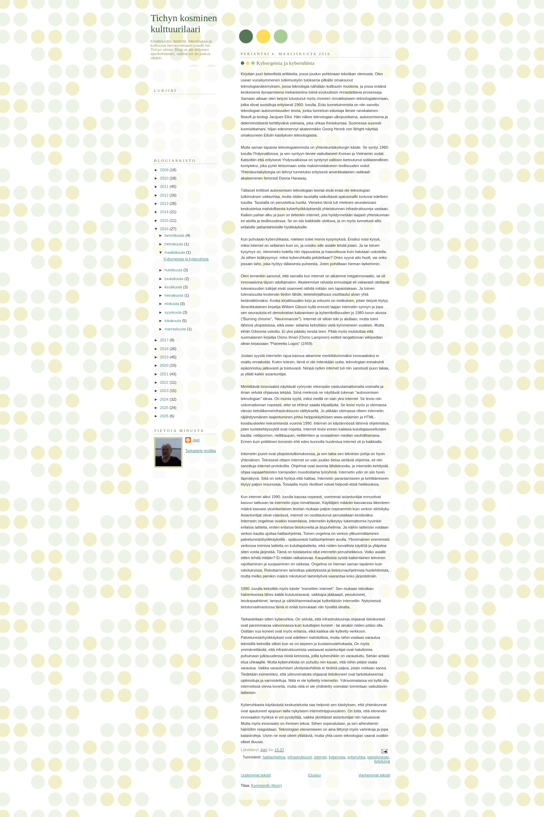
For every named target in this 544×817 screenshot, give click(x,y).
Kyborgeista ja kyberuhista (285, 63)
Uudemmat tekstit (256, 775)
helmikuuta (174, 244)
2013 (165, 203)
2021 (165, 374)
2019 (165, 357)
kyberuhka (356, 757)
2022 (165, 382)
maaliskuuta (175, 252)
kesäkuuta (173, 287)
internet (320, 757)
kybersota (337, 757)
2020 (165, 365)
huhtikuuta (173, 270)
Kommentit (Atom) (266, 785)
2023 (165, 391)
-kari (195, 440)
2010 (165, 178)
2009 (165, 170)
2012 (165, 195)
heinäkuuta (174, 295)
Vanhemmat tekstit (374, 775)
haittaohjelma (274, 757)
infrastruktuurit (300, 757)
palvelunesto (378, 757)
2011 (165, 186)
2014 (165, 212)
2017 (165, 340)
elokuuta (172, 304)
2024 (165, 399)
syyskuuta (173, 312)
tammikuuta (174, 235)
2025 (165, 408)
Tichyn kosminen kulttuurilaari (184, 23)
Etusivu (314, 775)
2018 (165, 349)
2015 (165, 220)
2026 (165, 416)
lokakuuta (173, 321)
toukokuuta (174, 279)
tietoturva (382, 761)
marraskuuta (175, 329)
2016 (165, 229)
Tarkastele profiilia (200, 451)
